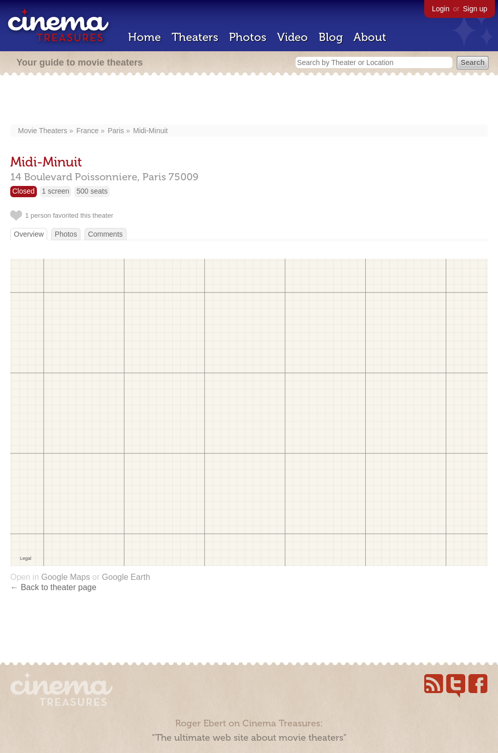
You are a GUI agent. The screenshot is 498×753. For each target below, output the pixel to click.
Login (440, 9)
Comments (105, 234)
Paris (116, 131)
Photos (247, 37)
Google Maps (65, 577)
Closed (23, 191)
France (87, 131)
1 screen (56, 191)
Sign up (475, 9)
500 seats (92, 191)
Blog (331, 37)
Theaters (195, 37)
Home (144, 37)
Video (292, 37)
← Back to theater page (53, 587)
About (370, 37)
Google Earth (126, 577)
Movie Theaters (42, 131)
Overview (29, 234)
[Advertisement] (249, 101)
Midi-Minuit (150, 131)
